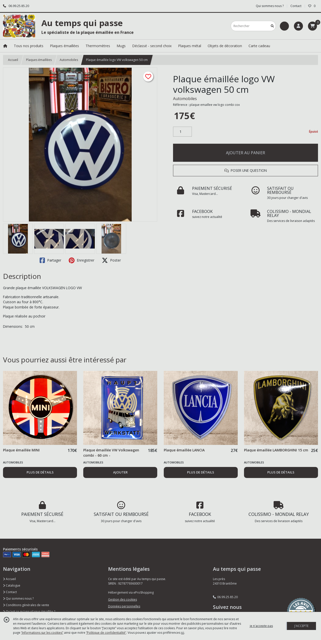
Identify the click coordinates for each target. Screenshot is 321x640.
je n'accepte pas (261, 626)
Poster (111, 260)
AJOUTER (120, 472)
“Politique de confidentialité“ (106, 632)
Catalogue (11, 585)
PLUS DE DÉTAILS (40, 472)
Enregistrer (81, 260)
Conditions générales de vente (26, 605)
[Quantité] (182, 132)
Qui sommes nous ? (18, 598)
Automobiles (69, 60)
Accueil (13, 60)
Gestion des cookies (122, 599)
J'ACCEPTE (301, 626)
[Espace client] (298, 26)
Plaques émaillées (39, 60)
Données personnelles (124, 606)
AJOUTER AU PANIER (245, 152)
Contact (295, 6)
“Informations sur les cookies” (42, 632)
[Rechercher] (272, 26)
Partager (50, 260)
